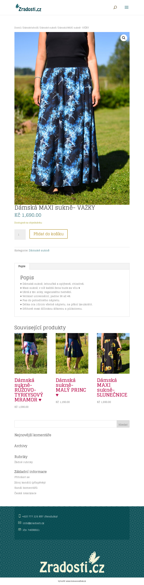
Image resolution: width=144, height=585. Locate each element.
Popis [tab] (21, 266)
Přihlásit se (22, 477)
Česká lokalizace (25, 493)
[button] (123, 37)
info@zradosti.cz (33, 523)
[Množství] (20, 234)
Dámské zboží (30, 28)
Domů (17, 28)
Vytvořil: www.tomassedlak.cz (72, 581)
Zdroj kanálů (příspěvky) (30, 482)
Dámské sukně (48, 28)
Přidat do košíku (49, 234)
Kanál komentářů (26, 488)
